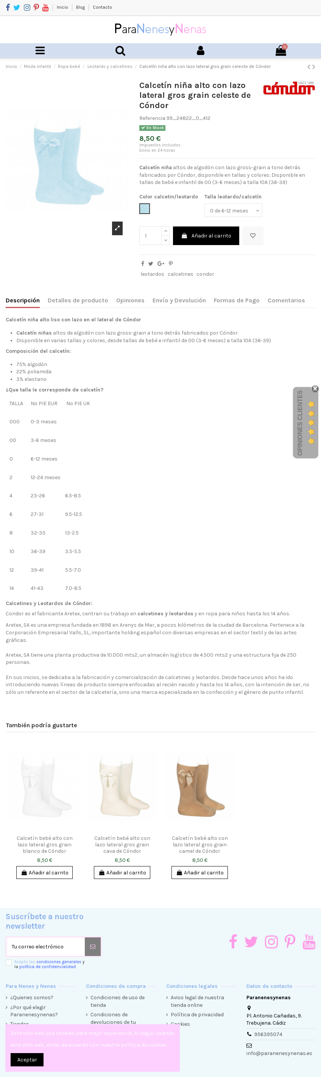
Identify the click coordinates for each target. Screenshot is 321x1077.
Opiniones (130, 300)
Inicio (63, 7)
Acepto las (49, 964)
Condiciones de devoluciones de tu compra (113, 1022)
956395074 (268, 1034)
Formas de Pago (237, 300)
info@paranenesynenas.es (279, 1053)
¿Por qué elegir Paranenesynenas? (34, 1011)
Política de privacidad (197, 1014)
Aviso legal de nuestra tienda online (197, 1001)
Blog (81, 7)
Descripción (23, 300)
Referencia (152, 118)
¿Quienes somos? (31, 997)
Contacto (102, 7)
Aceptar (27, 1060)
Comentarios (286, 300)
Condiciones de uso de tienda (117, 1001)
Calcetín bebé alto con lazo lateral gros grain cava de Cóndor (122, 844)
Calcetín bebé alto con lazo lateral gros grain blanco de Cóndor (45, 844)
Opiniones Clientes (300, 423)
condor (205, 274)
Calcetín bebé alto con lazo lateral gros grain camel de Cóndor (200, 844)
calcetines (180, 274)
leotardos (152, 274)
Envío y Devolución (179, 300)
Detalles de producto (78, 300)
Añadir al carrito (206, 236)
